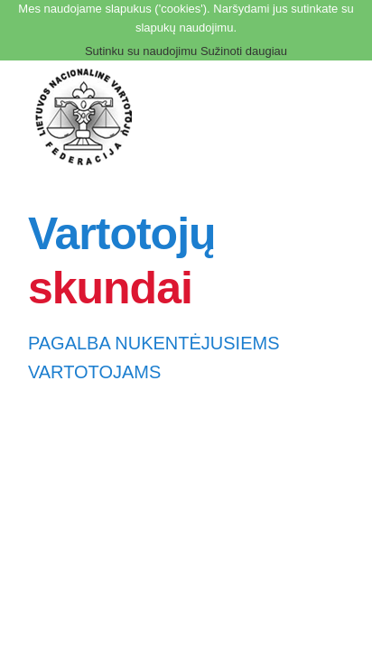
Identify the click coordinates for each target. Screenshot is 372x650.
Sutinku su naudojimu (141, 51)
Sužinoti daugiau (243, 51)
